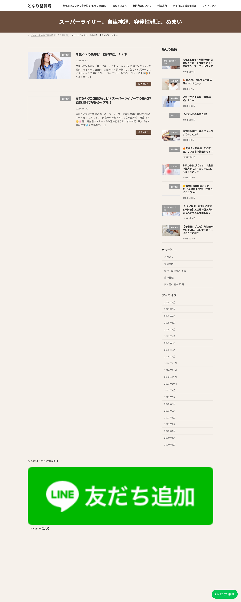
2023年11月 (170, 376)
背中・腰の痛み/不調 (175, 270)
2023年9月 (170, 390)
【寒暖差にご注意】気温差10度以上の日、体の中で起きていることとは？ (198, 229)
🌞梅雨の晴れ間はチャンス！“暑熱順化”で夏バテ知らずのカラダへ (198, 189)
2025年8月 (170, 309)
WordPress (102, 596)
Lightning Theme (119, 596)
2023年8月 (170, 397)
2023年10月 (170, 383)
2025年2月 (170, 349)
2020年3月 (170, 444)
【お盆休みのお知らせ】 (195, 114)
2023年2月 (170, 424)
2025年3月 (170, 343)
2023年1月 (170, 431)
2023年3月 (170, 417)
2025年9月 (170, 302)
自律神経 (169, 277)
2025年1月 (170, 356)
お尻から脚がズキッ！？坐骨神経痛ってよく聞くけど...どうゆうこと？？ (198, 168)
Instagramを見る (40, 528)
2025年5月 (170, 329)
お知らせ (169, 257)
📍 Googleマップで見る (38, 584)
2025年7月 (170, 316)
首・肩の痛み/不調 (174, 284)
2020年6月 (170, 437)
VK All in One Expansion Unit (142, 596)
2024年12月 (170, 363)
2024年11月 (170, 370)
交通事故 (169, 264)
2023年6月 (170, 404)
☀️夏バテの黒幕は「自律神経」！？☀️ (101, 54)
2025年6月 (170, 322)
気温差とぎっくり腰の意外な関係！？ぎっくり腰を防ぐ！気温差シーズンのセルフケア (198, 63)
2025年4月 (170, 336)
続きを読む (143, 84)
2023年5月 (170, 410)
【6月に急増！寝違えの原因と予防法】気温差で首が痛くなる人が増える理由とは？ (198, 209)
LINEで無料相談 (224, 594)
